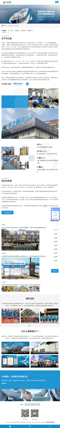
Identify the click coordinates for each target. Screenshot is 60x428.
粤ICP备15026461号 (36, 422)
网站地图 (29, 422)
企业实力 (10, 25)
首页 (5, 25)
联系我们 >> (4, 383)
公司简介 (16, 25)
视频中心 (30, 30)
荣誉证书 (23, 30)
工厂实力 (10, 30)
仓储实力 (17, 30)
